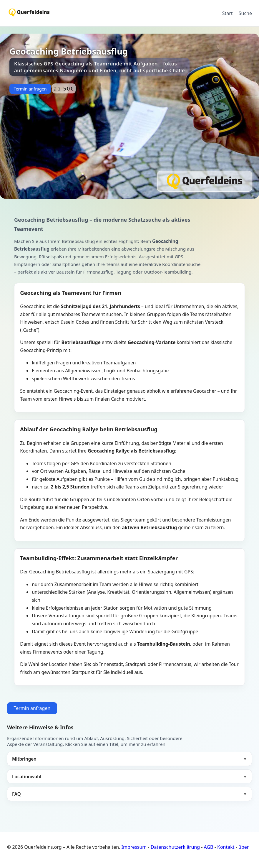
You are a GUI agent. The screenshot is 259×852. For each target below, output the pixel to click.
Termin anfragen (30, 89)
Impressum (134, 847)
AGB (208, 847)
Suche (245, 13)
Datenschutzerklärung (175, 847)
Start (227, 13)
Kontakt (226, 847)
